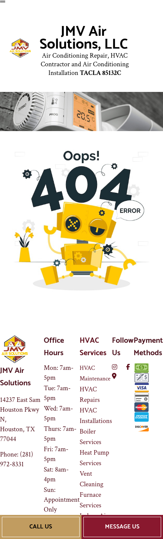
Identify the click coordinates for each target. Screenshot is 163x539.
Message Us (122, 527)
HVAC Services (93, 346)
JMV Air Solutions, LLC (83, 38)
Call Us (40, 527)
